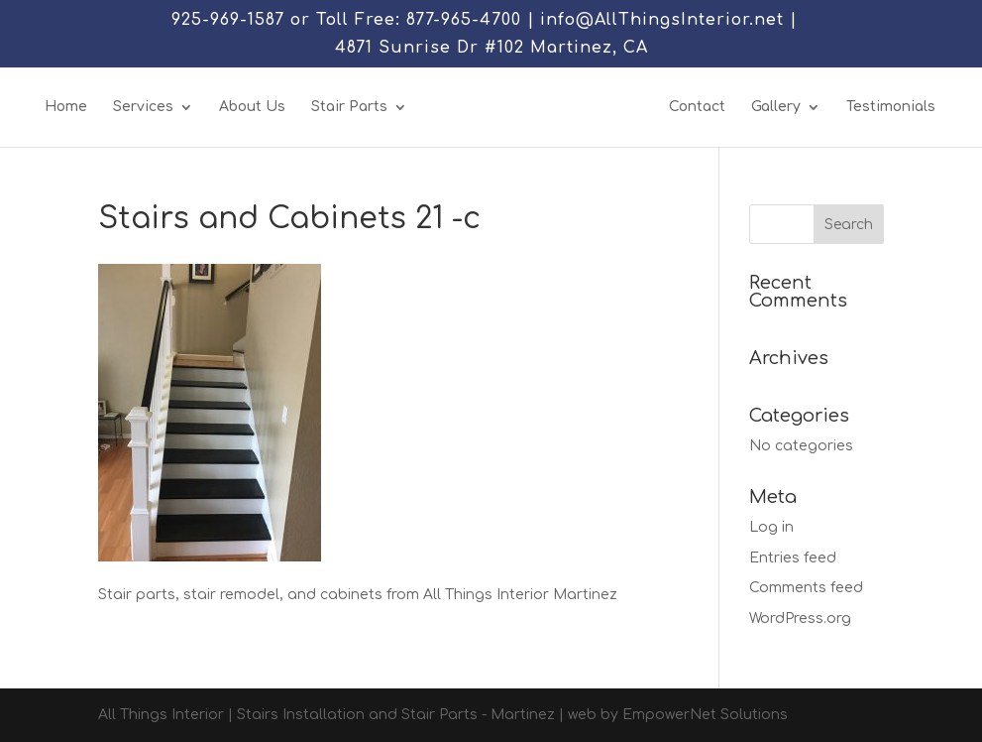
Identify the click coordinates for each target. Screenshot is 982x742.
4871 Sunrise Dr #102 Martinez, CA (491, 48)
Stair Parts (349, 107)
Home (66, 107)
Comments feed (806, 587)
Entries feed (792, 558)
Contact (697, 107)
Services (143, 107)
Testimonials (890, 107)
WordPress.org (800, 618)
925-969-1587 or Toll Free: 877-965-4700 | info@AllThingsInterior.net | (484, 20)
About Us (252, 107)
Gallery (776, 107)
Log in (771, 527)
